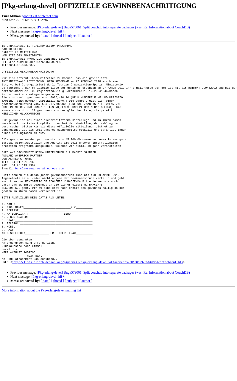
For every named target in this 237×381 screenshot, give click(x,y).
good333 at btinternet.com (40, 16)
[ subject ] (72, 35)
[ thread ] (57, 35)
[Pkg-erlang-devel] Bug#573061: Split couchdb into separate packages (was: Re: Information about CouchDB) (113, 27)
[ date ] (45, 35)
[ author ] (86, 35)
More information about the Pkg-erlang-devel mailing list (41, 334)
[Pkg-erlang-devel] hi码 (47, 31)
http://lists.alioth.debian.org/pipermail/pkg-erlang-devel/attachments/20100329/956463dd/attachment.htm (97, 306)
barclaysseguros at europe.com (39, 193)
